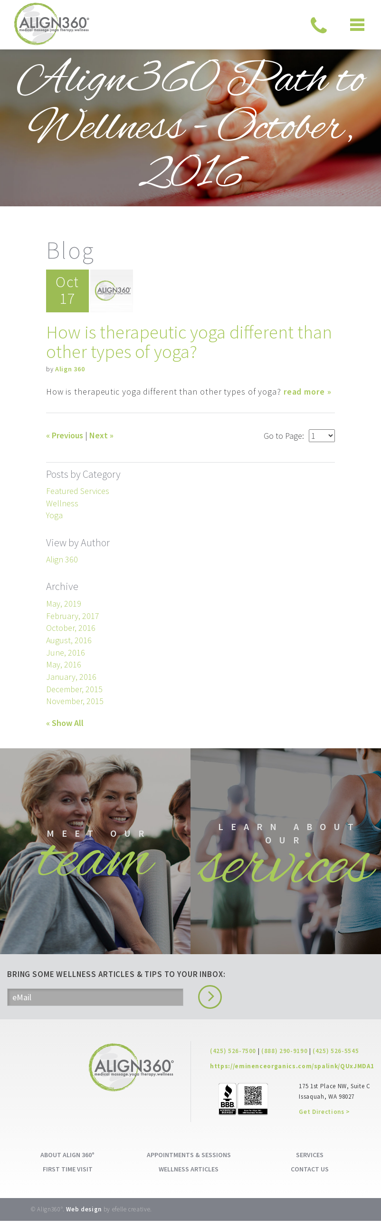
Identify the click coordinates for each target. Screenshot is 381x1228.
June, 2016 (65, 651)
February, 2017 (72, 614)
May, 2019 (63, 602)
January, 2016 (71, 676)
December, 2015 (74, 688)
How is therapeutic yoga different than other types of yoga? (190, 341)
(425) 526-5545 (336, 1058)
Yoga (54, 514)
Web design (84, 1216)
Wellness (62, 502)
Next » (101, 434)
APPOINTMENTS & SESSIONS (189, 1162)
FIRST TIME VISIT (68, 1176)
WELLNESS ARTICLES (189, 1176)
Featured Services (77, 490)
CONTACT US (310, 1176)
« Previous (64, 434)
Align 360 (70, 368)
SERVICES (310, 1162)
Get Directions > (324, 1119)
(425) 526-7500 (233, 1058)
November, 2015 (75, 700)
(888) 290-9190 (284, 1058)
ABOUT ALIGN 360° (67, 1162)
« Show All (65, 722)
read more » (308, 391)
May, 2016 (63, 663)
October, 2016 (70, 627)
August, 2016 (69, 639)
